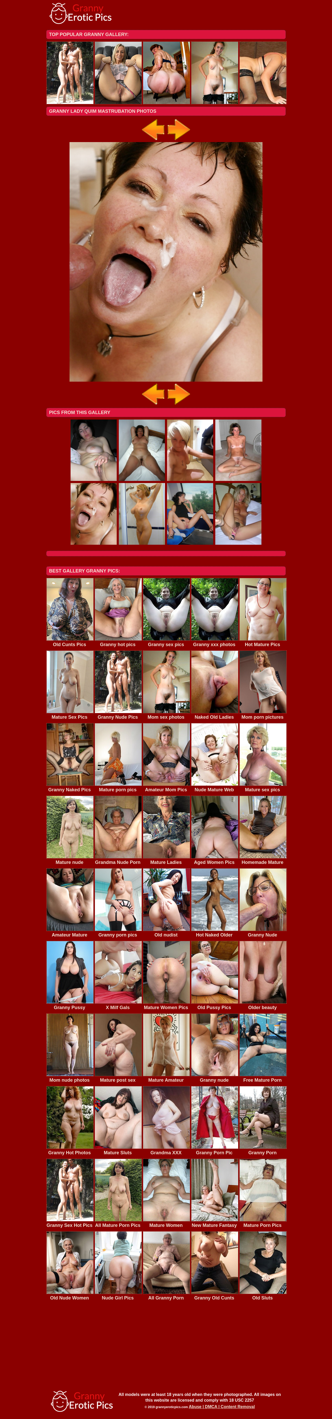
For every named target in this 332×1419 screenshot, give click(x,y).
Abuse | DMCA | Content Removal (222, 1406)
